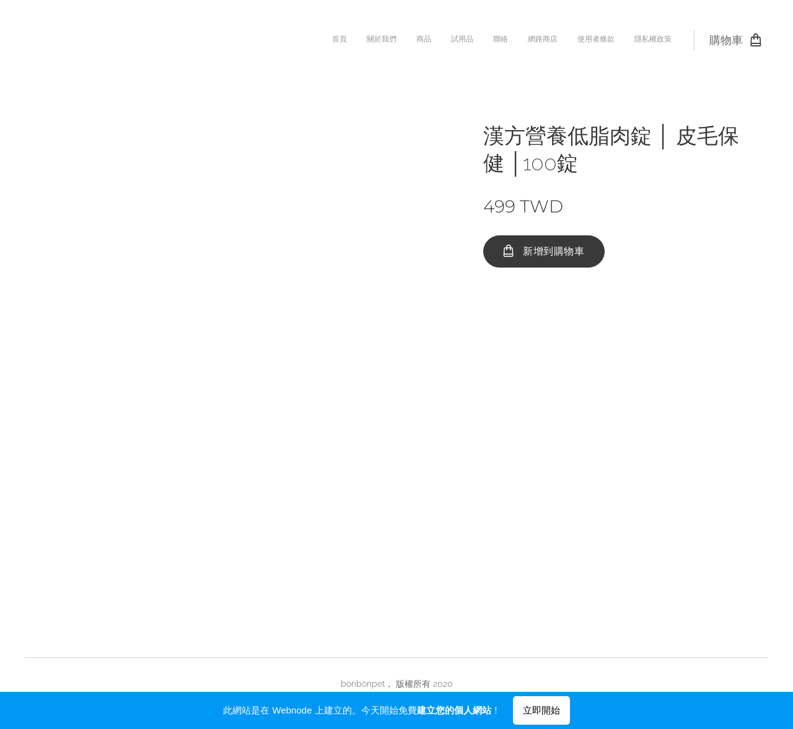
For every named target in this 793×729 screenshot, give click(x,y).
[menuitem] (536, 40)
